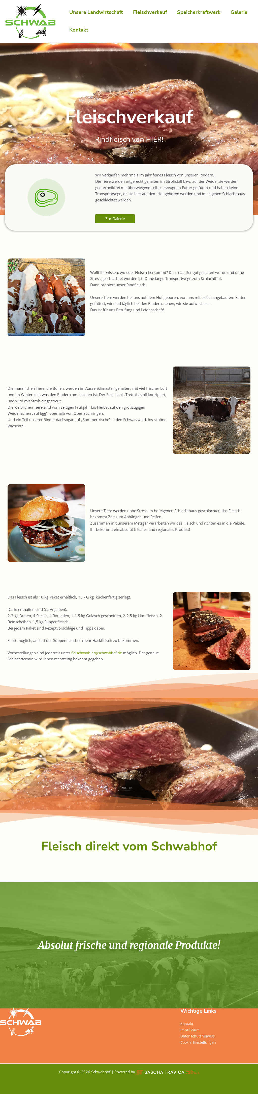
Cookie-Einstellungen (198, 1042)
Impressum (190, 1029)
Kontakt (187, 1023)
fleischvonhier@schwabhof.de (97, 652)
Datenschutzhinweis (197, 1035)
